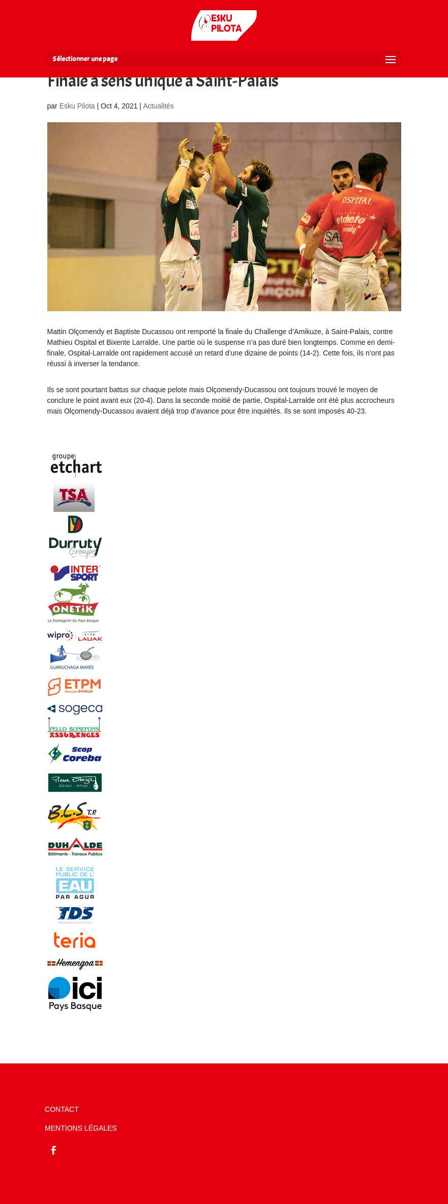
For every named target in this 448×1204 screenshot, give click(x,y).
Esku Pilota (77, 106)
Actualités (158, 106)
